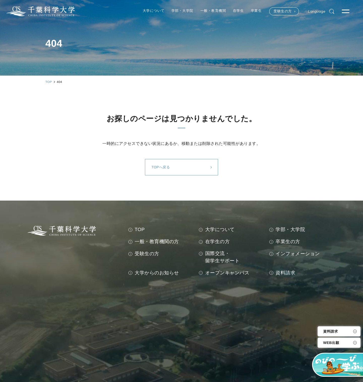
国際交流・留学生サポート (222, 257)
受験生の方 (281, 11)
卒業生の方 (288, 241)
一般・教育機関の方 (157, 241)
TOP (140, 229)
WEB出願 (331, 343)
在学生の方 (217, 241)
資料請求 (330, 331)
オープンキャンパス (227, 272)
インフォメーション (298, 253)
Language (316, 11)
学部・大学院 (290, 229)
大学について (220, 229)
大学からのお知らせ (157, 272)
